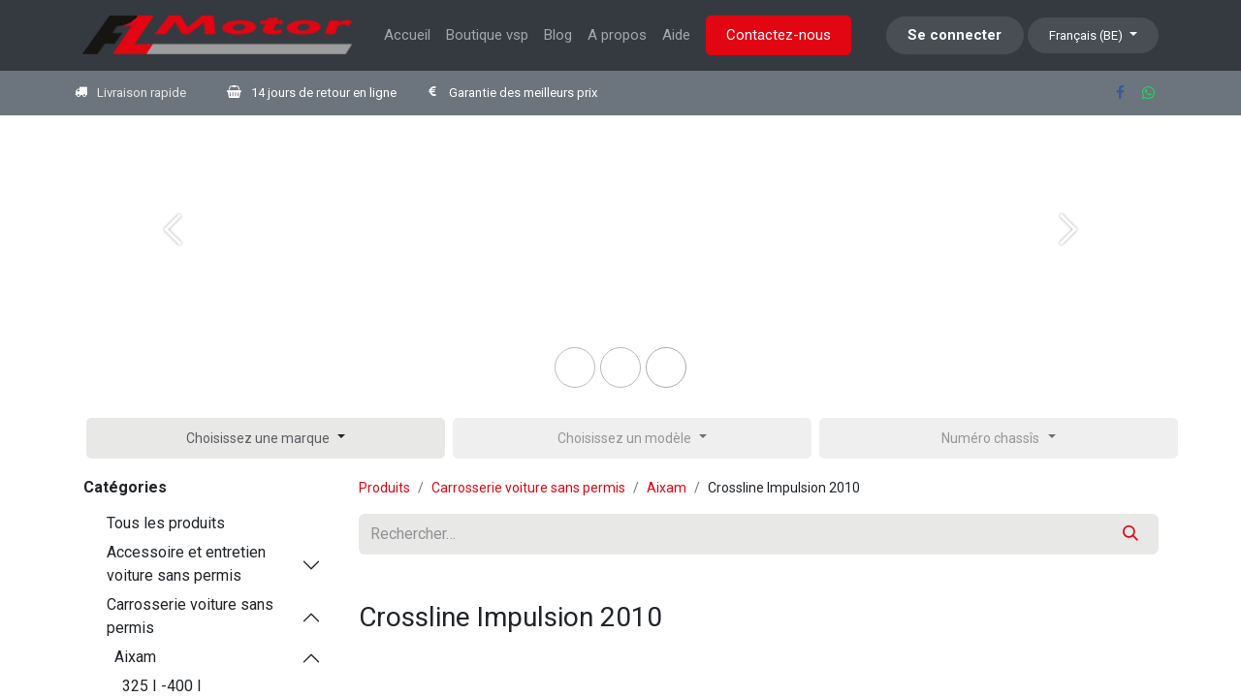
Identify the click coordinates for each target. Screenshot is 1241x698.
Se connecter (954, 35)
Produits (384, 487)
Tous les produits (166, 523)
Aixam (135, 657)
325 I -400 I (162, 686)
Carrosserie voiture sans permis (190, 616)
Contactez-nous (778, 35)
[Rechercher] (1130, 534)
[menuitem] (407, 35)
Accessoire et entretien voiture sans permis (186, 564)
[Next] (1068, 260)
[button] (265, 438)
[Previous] (173, 260)
